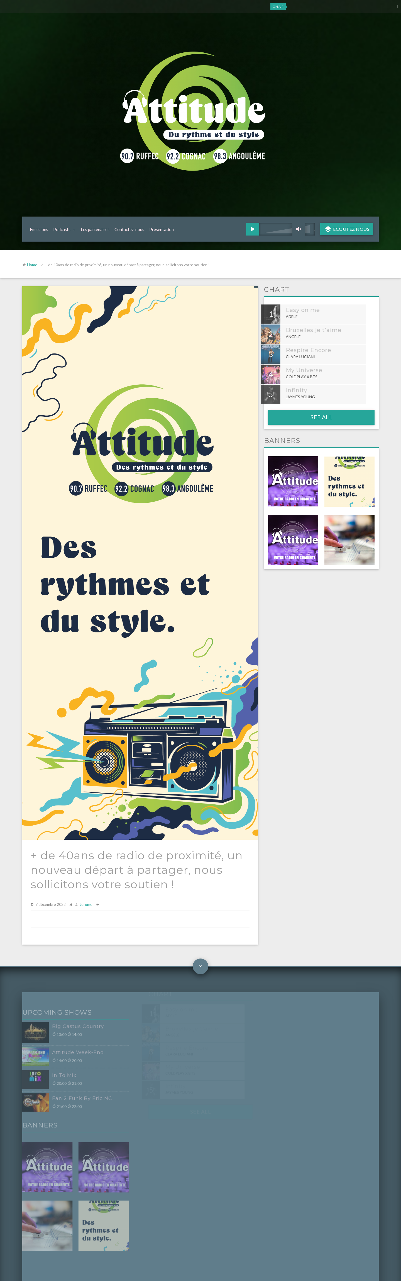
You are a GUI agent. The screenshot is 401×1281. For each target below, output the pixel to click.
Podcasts (61, 229)
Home (32, 264)
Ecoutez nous (351, 229)
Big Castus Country (69, 1029)
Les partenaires (95, 229)
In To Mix (56, 1076)
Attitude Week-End (69, 1054)
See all (321, 417)
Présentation (161, 229)
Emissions (39, 229)
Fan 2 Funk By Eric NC (73, 1099)
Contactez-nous (129, 229)
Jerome (86, 904)
